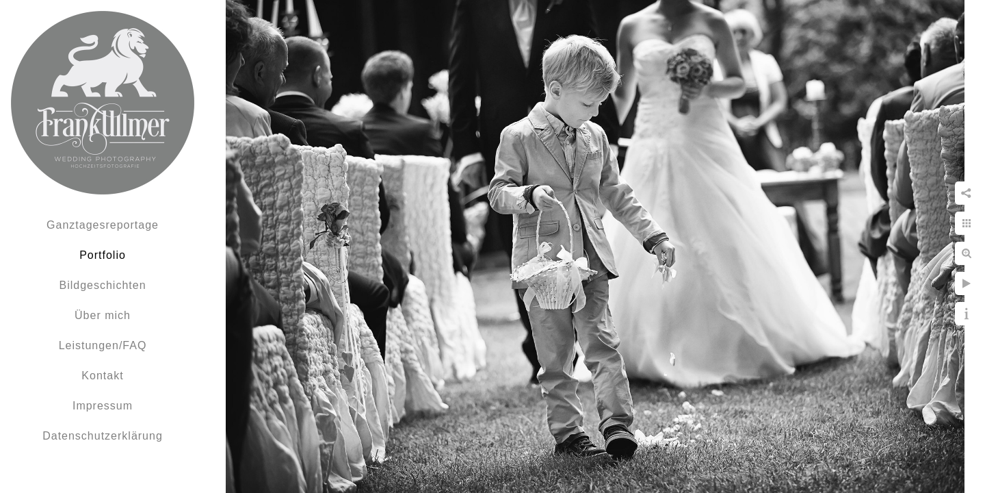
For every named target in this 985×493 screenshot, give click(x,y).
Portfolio (102, 255)
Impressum (103, 406)
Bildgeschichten (102, 285)
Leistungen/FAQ (103, 345)
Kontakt (102, 375)
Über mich (103, 315)
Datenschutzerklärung (102, 436)
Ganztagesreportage (103, 225)
